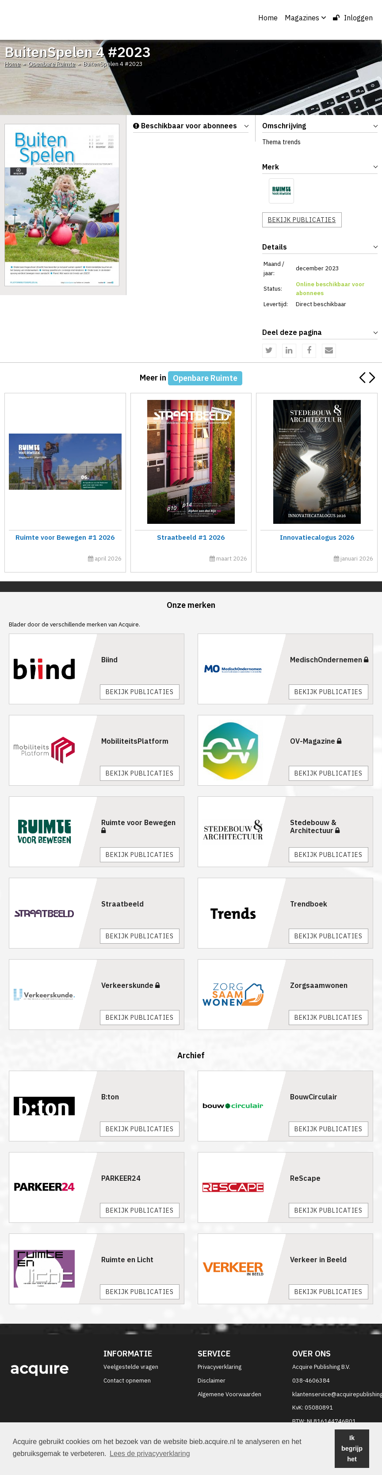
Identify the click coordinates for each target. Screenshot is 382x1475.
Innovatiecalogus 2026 (315, 537)
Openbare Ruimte (51, 64)
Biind (109, 659)
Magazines (305, 17)
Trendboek (308, 903)
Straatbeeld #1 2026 (190, 537)
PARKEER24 (121, 1178)
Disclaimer (211, 1380)
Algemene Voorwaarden (229, 1394)
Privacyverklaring (219, 1367)
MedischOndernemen (329, 659)
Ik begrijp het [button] (352, 1448)
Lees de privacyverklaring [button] (150, 1453)
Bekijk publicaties (302, 220)
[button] (372, 378)
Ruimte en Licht (127, 1259)
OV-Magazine (315, 741)
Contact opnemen (127, 1380)
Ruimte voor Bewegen (138, 826)
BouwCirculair (313, 1096)
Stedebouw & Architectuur (315, 826)
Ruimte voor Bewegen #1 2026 (64, 537)
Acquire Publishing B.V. (321, 1367)
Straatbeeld (122, 903)
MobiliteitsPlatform (134, 741)
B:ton (110, 1096)
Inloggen (353, 17)
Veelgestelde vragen (130, 1367)
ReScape (305, 1178)
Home (268, 17)
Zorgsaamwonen (319, 985)
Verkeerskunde (130, 985)
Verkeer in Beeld (318, 1259)
